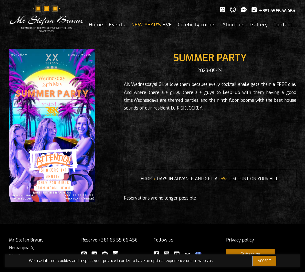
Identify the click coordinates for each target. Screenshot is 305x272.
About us (233, 24)
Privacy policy (240, 240)
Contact (282, 24)
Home (96, 24)
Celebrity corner (197, 24)
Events (117, 24)
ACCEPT (264, 260)
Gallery (259, 24)
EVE (151, 24)
